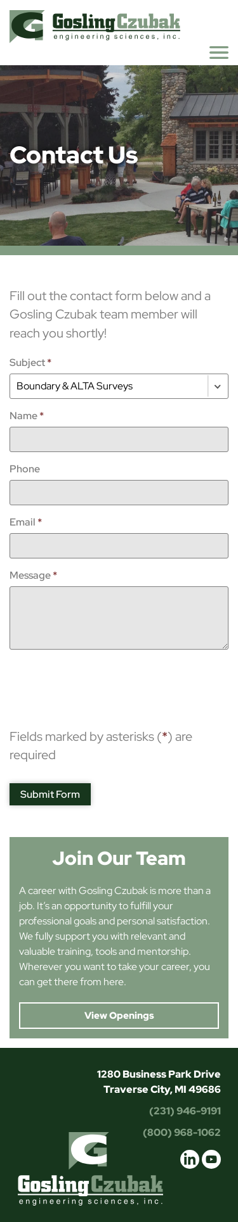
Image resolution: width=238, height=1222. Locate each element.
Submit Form (50, 794)
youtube (211, 1159)
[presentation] (106, 684)
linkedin (189, 1159)
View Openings (119, 1015)
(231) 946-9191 (185, 1111)
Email (26, 522)
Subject (30, 362)
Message (33, 575)
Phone (25, 469)
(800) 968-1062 (182, 1132)
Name (27, 415)
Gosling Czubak (95, 26)
